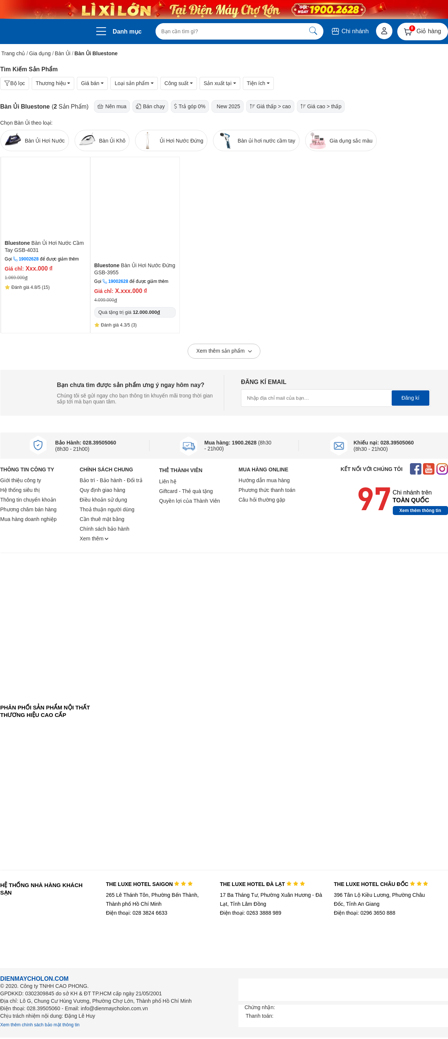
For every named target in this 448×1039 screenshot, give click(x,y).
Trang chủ (13, 53)
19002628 (28, 259)
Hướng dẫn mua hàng (264, 480)
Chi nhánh (350, 31)
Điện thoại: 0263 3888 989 (250, 913)
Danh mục (127, 31)
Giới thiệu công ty (20, 480)
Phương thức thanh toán (267, 490)
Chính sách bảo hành (104, 529)
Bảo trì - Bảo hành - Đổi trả (111, 480)
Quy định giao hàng (102, 490)
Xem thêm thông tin (420, 510)
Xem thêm (94, 539)
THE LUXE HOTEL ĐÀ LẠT (262, 884)
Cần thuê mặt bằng (102, 519)
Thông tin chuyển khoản (28, 500)
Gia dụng (40, 53)
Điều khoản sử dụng (103, 500)
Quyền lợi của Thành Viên (189, 501)
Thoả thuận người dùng (107, 509)
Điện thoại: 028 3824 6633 (136, 913)
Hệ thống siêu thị (20, 490)
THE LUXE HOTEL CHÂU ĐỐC (381, 884)
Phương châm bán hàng (28, 509)
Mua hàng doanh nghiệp (28, 519)
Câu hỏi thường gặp (262, 500)
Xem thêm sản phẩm (224, 351)
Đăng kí (410, 398)
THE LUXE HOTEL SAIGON (149, 884)
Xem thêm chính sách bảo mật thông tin (40, 1024)
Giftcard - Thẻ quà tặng (186, 491)
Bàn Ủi (63, 53)
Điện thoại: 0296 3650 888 (364, 913)
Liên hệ (167, 481)
